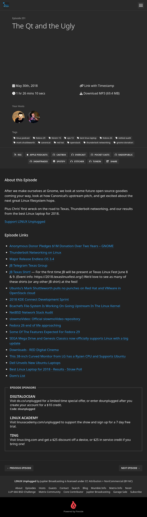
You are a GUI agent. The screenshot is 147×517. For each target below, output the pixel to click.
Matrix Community (49, 492)
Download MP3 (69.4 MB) (99, 93)
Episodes (30, 488)
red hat (59, 142)
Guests (53, 488)
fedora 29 (39, 137)
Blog (85, 488)
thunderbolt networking (97, 142)
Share (111, 161)
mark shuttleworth (24, 142)
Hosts (42, 488)
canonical (44, 142)
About (18, 488)
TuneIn (95, 161)
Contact (64, 488)
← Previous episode (19, 468)
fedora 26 (106, 137)
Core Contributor (73, 492)
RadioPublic (124, 154)
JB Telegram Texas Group (28, 265)
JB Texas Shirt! (20, 272)
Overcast (78, 154)
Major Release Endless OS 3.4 (32, 259)
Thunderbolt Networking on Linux (35, 252)
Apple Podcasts (37, 154)
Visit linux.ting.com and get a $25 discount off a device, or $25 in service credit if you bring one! (73, 439)
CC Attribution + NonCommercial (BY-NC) (108, 481)
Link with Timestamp (97, 86)
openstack (73, 142)
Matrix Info (115, 488)
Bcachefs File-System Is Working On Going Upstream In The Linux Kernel (65, 306)
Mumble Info (98, 488)
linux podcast (22, 137)
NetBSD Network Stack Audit (31, 312)
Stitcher (77, 161)
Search (76, 488)
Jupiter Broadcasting (98, 492)
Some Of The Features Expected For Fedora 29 (45, 332)
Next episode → (130, 468)
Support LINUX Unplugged (25, 221)
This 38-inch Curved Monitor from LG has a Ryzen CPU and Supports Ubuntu (68, 356)
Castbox (59, 154)
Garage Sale (120, 492)
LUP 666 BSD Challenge (22, 492)
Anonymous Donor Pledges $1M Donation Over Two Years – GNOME (62, 246)
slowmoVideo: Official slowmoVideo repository (45, 319)
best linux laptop (86, 137)
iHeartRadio (39, 161)
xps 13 (69, 137)
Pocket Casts (100, 154)
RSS (17, 154)
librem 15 (55, 137)
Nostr (128, 488)
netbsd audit (123, 137)
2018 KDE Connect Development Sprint (39, 299)
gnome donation (123, 142)
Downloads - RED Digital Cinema (34, 350)
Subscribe (136, 492)
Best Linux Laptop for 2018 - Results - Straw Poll (46, 369)
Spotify (59, 161)
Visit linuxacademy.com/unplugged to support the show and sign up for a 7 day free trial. (73, 421)
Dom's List (17, 375)
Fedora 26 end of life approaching (35, 325)
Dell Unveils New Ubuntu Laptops (35, 363)
